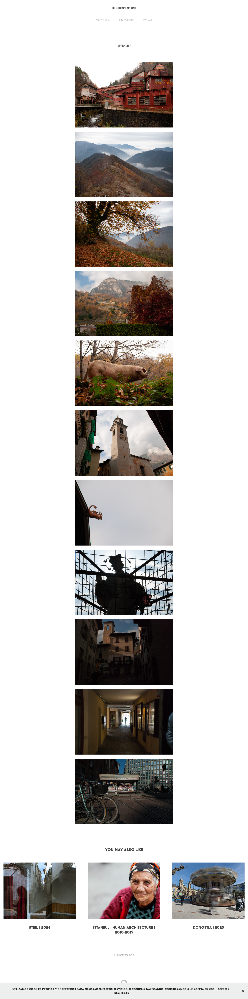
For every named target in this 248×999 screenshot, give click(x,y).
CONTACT (147, 19)
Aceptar (223, 989)
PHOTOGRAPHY (126, 19)
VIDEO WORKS (103, 19)
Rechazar (121, 993)
